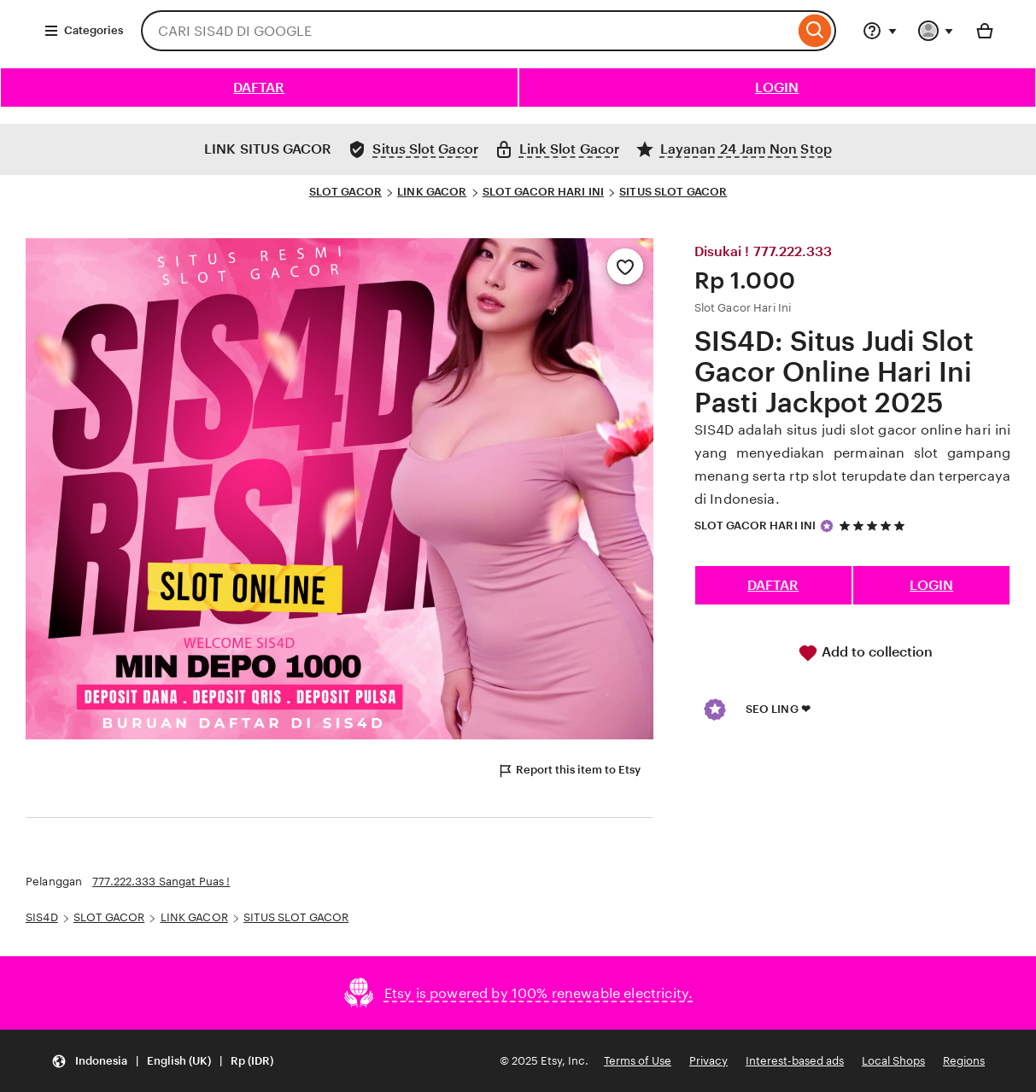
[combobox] (467, 30)
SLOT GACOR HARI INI (543, 191)
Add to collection (865, 653)
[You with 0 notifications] (936, 30)
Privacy (708, 1060)
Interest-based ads (795, 1060)
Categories (83, 30)
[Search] (815, 30)
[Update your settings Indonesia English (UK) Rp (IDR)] (162, 1061)
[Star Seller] (826, 525)
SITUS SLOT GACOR (673, 191)
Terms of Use (637, 1060)
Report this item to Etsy (569, 771)
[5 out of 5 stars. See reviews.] (875, 525)
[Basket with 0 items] (984, 30)
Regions (964, 1060)
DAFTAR (258, 87)
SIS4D (42, 917)
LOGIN (777, 87)
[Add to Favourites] (625, 266)
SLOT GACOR (345, 191)
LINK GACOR (431, 191)
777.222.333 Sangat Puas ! (161, 881)
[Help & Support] (880, 30)
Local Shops (893, 1060)
